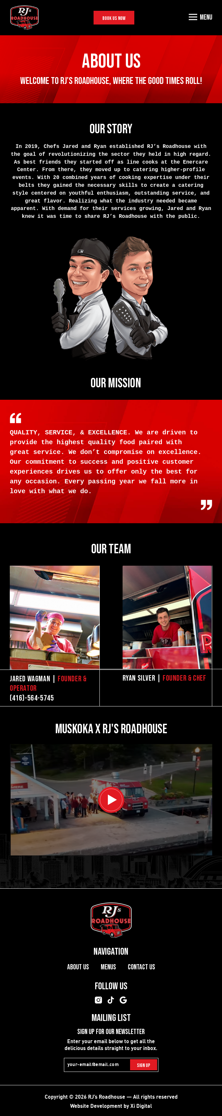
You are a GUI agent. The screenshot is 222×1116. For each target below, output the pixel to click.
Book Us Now (114, 18)
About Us (78, 967)
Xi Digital (141, 1105)
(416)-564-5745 (32, 698)
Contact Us (141, 967)
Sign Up (143, 1065)
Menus (108, 967)
